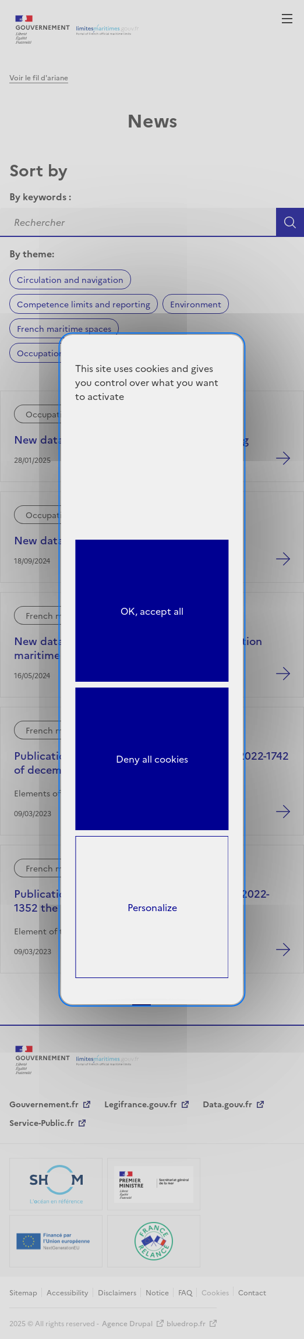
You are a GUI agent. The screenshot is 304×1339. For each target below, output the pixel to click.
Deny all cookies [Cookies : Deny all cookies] (152, 758)
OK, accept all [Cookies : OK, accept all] (152, 610)
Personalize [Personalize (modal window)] (152, 907)
